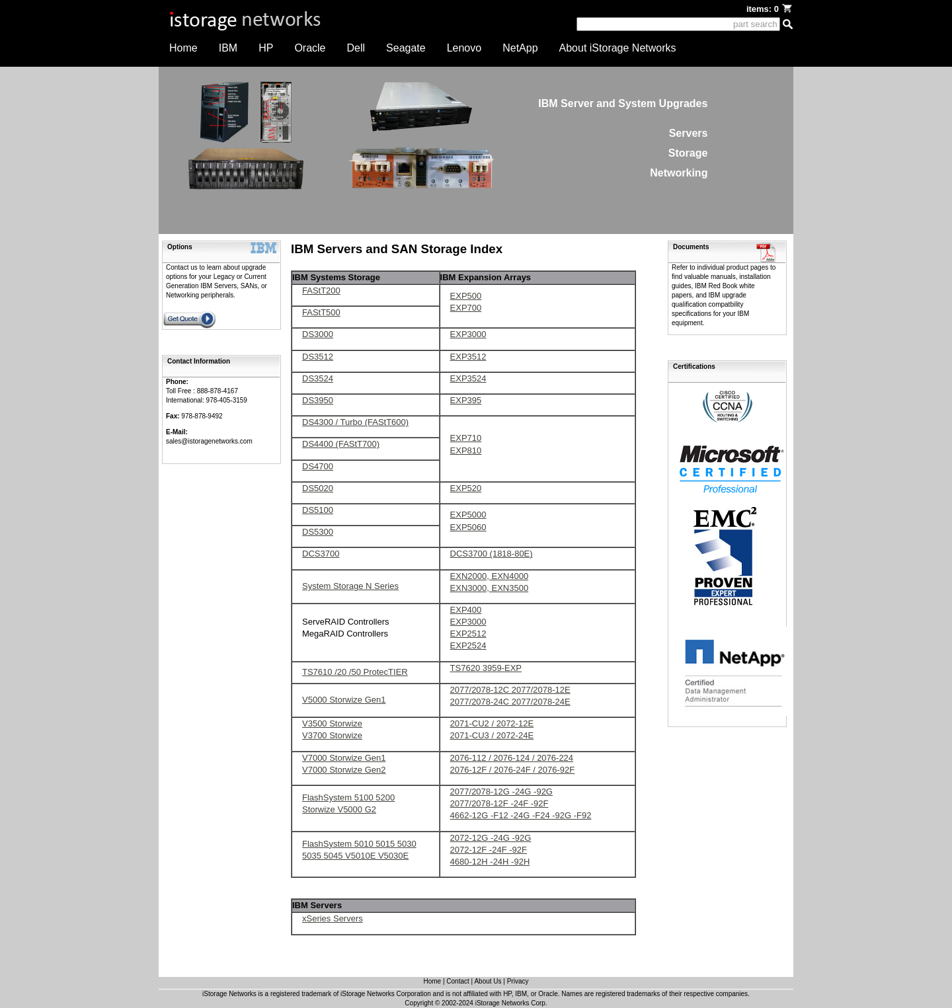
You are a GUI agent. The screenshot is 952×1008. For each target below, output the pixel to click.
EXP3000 (468, 334)
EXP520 (466, 488)
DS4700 (317, 466)
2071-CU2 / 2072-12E (492, 723)
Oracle (309, 48)
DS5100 (317, 510)
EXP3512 (468, 357)
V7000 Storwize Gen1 (343, 758)
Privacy (518, 981)
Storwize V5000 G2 (339, 809)
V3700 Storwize (332, 735)
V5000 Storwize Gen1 (343, 700)
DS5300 (317, 532)
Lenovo (464, 48)
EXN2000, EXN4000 (489, 576)
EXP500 (466, 296)
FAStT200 (321, 290)
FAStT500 (321, 312)
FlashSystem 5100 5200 (348, 797)
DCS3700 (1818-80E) (491, 554)
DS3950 (317, 400)
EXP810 (466, 450)
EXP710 (466, 438)
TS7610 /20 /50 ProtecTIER (355, 672)
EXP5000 (468, 515)
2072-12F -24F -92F (488, 850)
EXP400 (466, 610)
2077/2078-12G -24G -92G (501, 791)
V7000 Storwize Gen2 (343, 770)
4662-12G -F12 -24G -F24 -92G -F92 (521, 815)
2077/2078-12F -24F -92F (499, 803)
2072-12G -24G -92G (491, 838)
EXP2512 (468, 634)
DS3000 (317, 334)
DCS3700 (320, 554)
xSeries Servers (332, 918)
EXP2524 (468, 645)
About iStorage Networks (617, 48)
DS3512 (317, 357)
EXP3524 (468, 378)
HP (265, 48)
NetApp (519, 48)
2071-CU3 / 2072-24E (492, 735)
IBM (228, 48)
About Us (487, 981)
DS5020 (317, 488)
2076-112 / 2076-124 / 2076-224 (512, 758)
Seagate (406, 48)
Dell (356, 48)
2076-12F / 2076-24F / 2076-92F (512, 770)
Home (183, 48)
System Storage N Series (350, 586)
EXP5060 (468, 527)
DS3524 (317, 378)
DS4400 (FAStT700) (340, 444)
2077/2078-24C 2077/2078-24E (510, 702)
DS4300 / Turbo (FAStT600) (355, 422)
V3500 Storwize (332, 723)
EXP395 (466, 400)
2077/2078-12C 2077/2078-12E (510, 690)
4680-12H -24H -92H (490, 862)
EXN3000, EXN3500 (489, 588)
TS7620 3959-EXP (486, 668)
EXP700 (466, 308)
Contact (457, 981)
